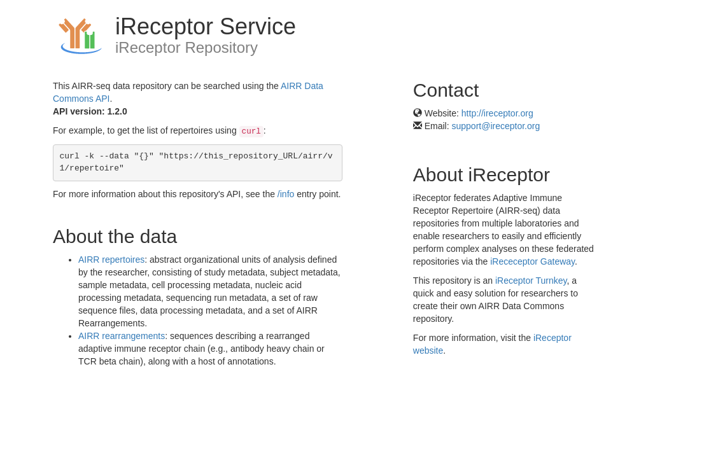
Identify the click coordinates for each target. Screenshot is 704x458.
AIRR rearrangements (121, 336)
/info (286, 194)
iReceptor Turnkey (531, 280)
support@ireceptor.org (496, 126)
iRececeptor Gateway (532, 261)
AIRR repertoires (111, 259)
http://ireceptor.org (497, 113)
